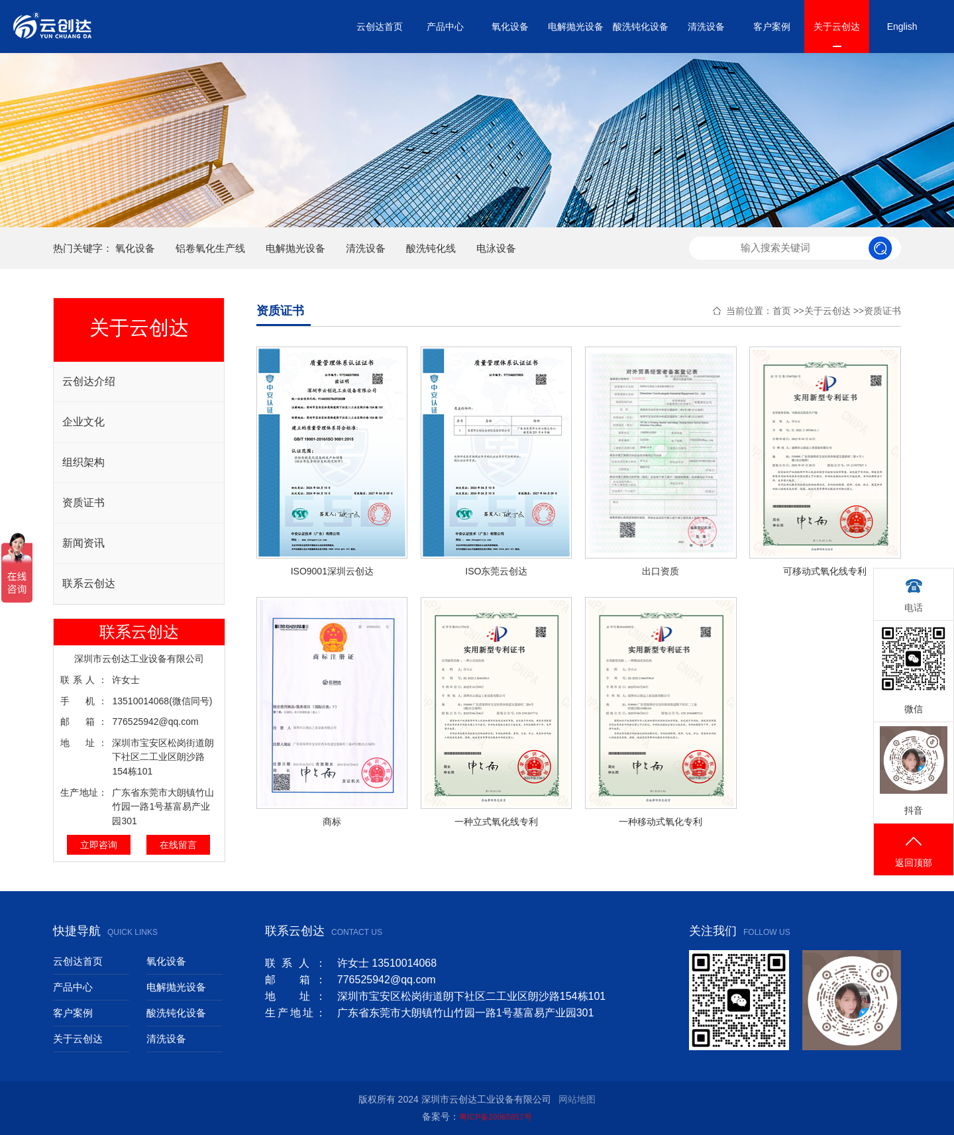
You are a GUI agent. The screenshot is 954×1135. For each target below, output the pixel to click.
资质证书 (83, 502)
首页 (781, 310)
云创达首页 (379, 26)
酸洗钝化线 (431, 248)
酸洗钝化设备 (640, 26)
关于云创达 (837, 26)
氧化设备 (510, 26)
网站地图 (577, 1099)
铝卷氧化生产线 (210, 248)
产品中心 (445, 26)
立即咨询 (98, 844)
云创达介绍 (88, 381)
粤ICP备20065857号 (495, 1117)
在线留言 (178, 844)
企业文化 (83, 421)
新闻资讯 (83, 543)
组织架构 (83, 462)
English (902, 26)
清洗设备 (706, 26)
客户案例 (771, 26)
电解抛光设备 (576, 26)
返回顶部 (913, 850)
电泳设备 (496, 248)
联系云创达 (88, 583)
